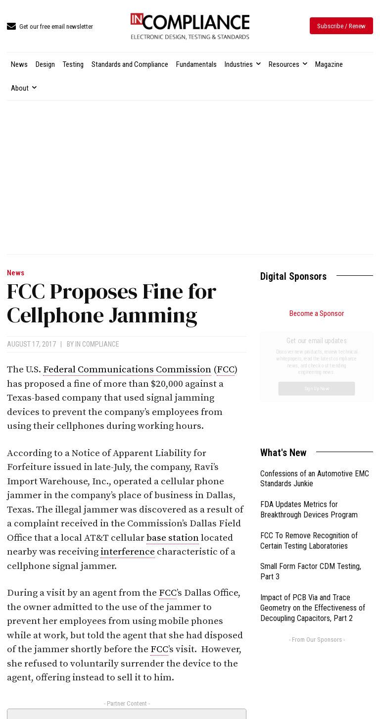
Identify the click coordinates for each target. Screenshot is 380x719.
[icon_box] (50, 27)
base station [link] (172, 538)
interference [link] (127, 552)
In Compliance (97, 344)
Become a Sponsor (316, 313)
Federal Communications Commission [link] (127, 369)
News (15, 273)
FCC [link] (226, 369)
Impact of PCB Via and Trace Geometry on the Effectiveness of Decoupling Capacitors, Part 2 (312, 496)
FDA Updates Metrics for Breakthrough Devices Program (309, 398)
